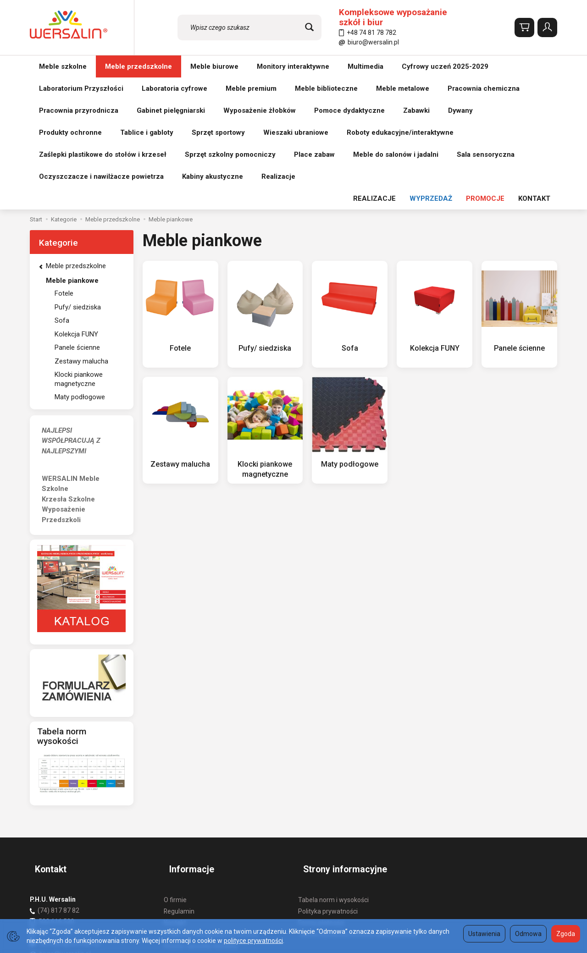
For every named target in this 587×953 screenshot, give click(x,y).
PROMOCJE (485, 66)
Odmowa (528, 933)
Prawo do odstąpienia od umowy (211, 789)
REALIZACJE (374, 66)
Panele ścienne (519, 215)
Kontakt (175, 778)
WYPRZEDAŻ (431, 66)
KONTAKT (534, 66)
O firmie (175, 755)
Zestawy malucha (180, 331)
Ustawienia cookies (191, 834)
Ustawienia (484, 933)
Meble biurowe (214, 66)
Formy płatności (321, 778)
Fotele (180, 215)
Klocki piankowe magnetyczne (79, 247)
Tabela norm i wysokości (333, 755)
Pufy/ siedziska (265, 215)
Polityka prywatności (328, 766)
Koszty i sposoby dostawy (201, 800)
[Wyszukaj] (309, 27)
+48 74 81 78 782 (367, 32)
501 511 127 (56, 787)
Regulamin (179, 766)
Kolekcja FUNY (435, 215)
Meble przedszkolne (138, 66)
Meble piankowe (72, 148)
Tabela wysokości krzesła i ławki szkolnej (357, 789)
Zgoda (565, 933)
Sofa (350, 215)
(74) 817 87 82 (58, 765)
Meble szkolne (63, 66)
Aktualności (181, 823)
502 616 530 (56, 776)
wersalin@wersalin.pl (65, 798)
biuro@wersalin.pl (369, 42)
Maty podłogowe (350, 331)
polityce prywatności (253, 940)
